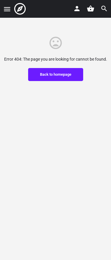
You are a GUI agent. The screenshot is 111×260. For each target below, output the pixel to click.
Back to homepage (55, 74)
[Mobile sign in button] (77, 8)
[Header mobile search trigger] (104, 8)
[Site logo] (20, 9)
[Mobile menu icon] (7, 9)
